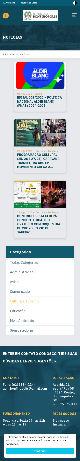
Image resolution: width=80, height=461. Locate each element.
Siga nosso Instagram (61, 422)
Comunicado (20, 291)
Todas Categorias (24, 262)
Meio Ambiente (22, 320)
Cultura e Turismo (24, 301)
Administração (21, 272)
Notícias (24, 54)
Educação (17, 311)
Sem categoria (21, 330)
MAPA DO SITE (9, 3)
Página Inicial (10, 54)
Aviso (14, 282)
